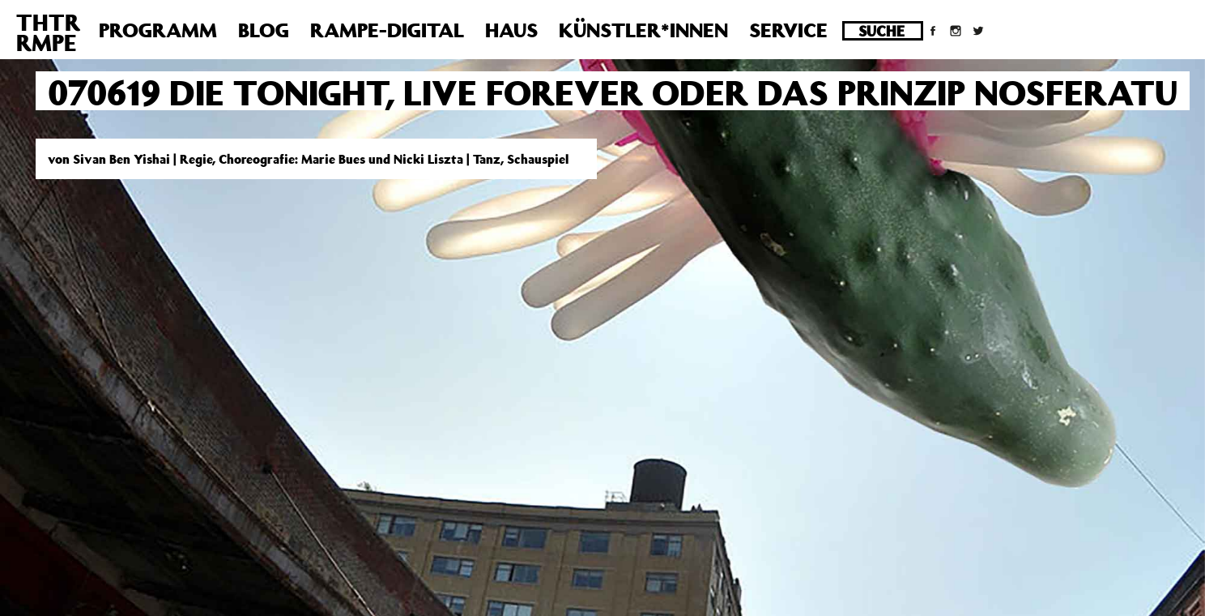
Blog (263, 30)
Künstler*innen (643, 30)
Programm (158, 30)
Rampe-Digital (387, 30)
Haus (511, 30)
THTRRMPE (48, 32)
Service (788, 30)
